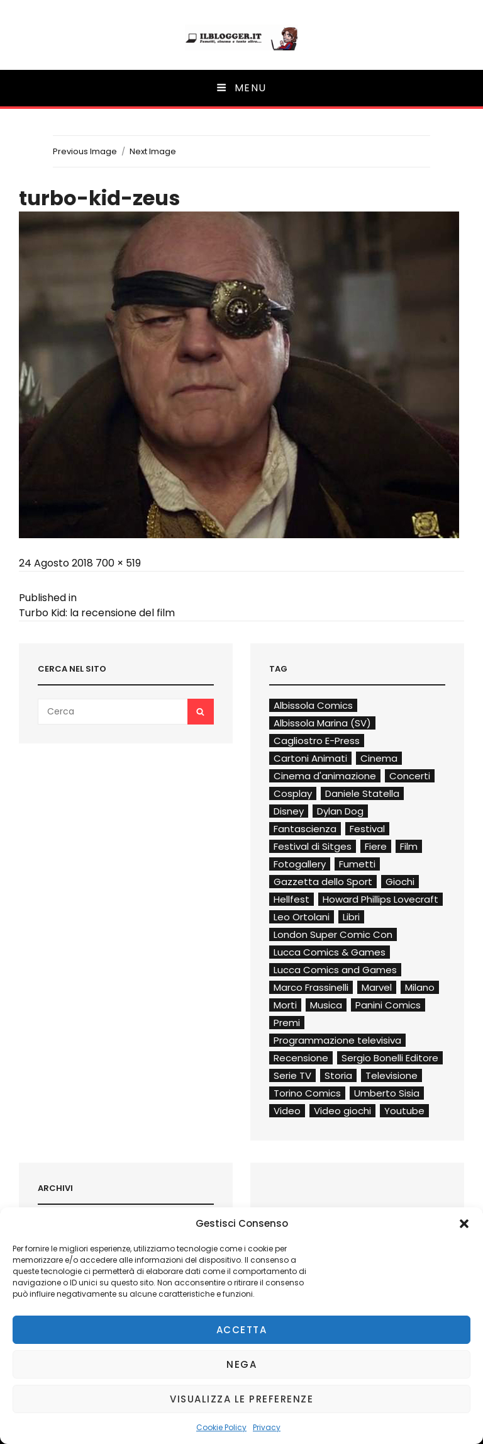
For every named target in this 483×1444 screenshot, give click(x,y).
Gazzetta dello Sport (323, 881)
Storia (338, 1075)
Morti (285, 1005)
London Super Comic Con (333, 934)
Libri (351, 916)
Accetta (241, 1329)
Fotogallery (300, 864)
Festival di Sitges (313, 846)
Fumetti (357, 864)
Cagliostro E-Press (317, 740)
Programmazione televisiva (337, 1040)
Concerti (409, 775)
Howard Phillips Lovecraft (380, 899)
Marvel (377, 987)
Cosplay (293, 793)
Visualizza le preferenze (241, 1399)
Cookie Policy (221, 1427)
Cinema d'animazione (325, 775)
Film (409, 846)
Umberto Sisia (386, 1093)
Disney (289, 811)
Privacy (266, 1427)
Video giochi (342, 1110)
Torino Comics (307, 1093)
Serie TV (292, 1075)
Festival (367, 828)
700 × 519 (118, 563)
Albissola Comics (313, 705)
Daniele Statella (362, 793)
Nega (241, 1364)
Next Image (153, 151)
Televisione (391, 1075)
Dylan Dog (340, 811)
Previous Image (85, 151)
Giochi (400, 881)
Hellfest (291, 899)
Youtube (404, 1110)
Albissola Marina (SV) (322, 723)
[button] (464, 1223)
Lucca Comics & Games (330, 952)
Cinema (378, 758)
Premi (287, 1022)
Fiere (376, 846)
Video (287, 1110)
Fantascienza (305, 828)
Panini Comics (388, 1005)
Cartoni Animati (310, 758)
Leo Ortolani (302, 916)
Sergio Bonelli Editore (389, 1057)
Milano (420, 987)
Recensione (301, 1057)
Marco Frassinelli (311, 987)
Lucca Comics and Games (335, 969)
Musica (326, 1005)
